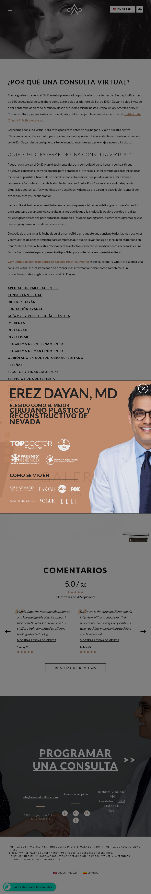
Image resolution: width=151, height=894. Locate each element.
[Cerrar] (143, 388)
